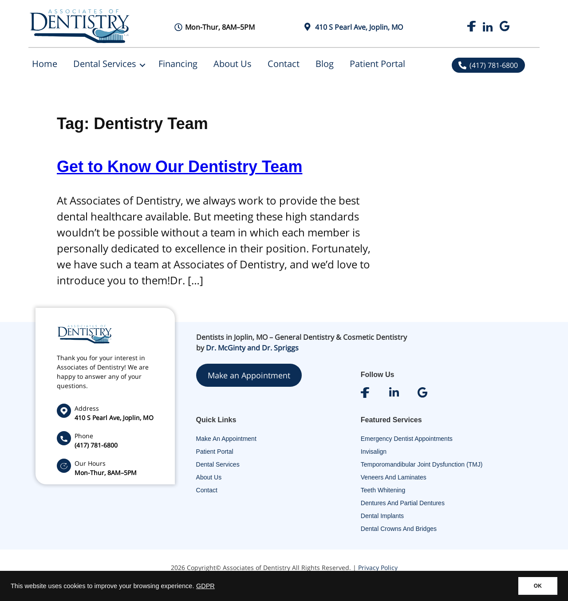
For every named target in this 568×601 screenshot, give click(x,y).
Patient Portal (377, 64)
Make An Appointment (226, 438)
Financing (177, 64)
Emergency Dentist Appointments (407, 438)
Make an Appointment (249, 375)
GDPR (205, 585)
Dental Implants (382, 515)
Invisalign (374, 451)
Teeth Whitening (383, 490)
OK (538, 586)
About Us (232, 64)
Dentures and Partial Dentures (403, 503)
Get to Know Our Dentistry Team (179, 166)
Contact (284, 64)
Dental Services (104, 64)
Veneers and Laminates (393, 477)
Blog (325, 64)
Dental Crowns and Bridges (399, 528)
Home (44, 64)
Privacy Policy (378, 567)
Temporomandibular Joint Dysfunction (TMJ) (422, 464)
